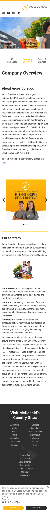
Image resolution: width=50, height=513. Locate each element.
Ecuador (35, 425)
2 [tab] (25, 224)
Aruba (14, 428)
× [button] (48, 487)
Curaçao (15, 445)
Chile (14, 435)
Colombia (14, 438)
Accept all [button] (13, 508)
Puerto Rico (25, 455)
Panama (35, 441)
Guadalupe (35, 428)
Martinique (35, 435)
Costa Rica (15, 441)
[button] (25, 502)
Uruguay (25, 472)
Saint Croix (25, 458)
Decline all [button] (36, 508)
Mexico (35, 438)
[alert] (25, 499)
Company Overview (27, 60)
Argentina (14, 425)
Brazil (14, 431)
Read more (6, 499)
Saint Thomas (25, 462)
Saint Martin (25, 465)
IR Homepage (12, 60)
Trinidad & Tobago (25, 468)
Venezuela (25, 475)
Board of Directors (41, 60)
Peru (35, 445)
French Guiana (35, 431)
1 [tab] (23, 224)
